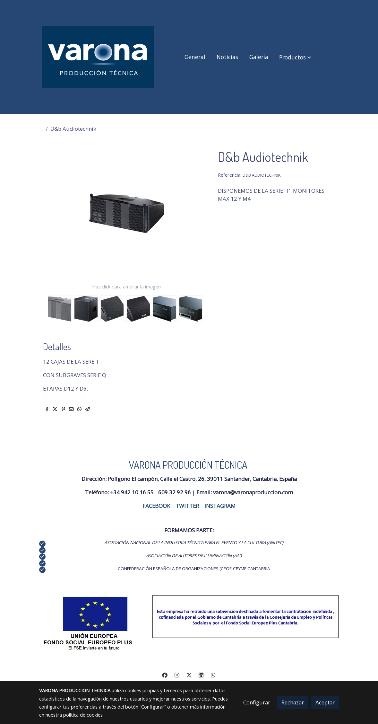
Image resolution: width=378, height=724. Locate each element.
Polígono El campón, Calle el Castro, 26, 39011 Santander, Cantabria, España (202, 478)
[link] (98, 57)
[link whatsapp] (213, 674)
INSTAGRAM (220, 505)
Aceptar (325, 702)
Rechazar (292, 702)
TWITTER (187, 505)
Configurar (256, 702)
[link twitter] (189, 674)
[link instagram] (177, 674)
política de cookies (83, 714)
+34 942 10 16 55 (132, 492)
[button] (295, 57)
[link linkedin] (201, 674)
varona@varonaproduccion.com (253, 492)
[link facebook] (164, 674)
